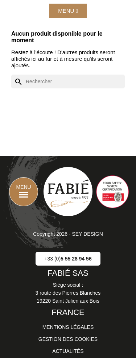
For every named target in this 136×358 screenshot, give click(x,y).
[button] (68, 11)
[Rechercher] (68, 81)
